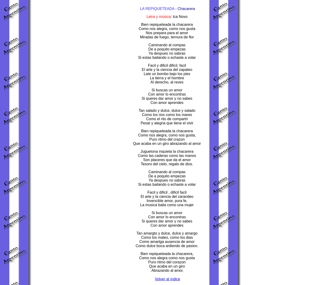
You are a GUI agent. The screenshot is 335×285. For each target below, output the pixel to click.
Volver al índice (167, 279)
